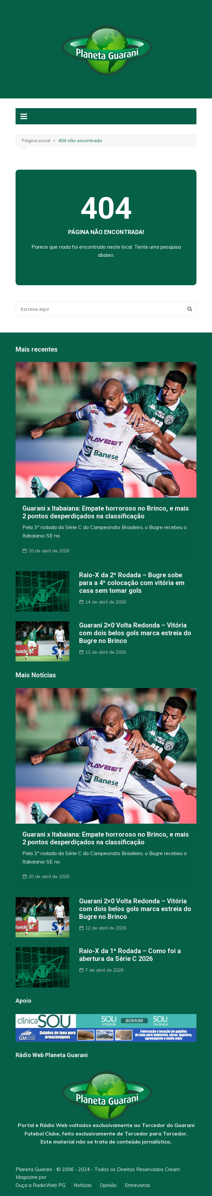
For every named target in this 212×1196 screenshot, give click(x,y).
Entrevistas (137, 1185)
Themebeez (61, 1177)
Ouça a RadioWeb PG (40, 1185)
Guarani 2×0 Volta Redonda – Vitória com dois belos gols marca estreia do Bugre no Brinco (135, 633)
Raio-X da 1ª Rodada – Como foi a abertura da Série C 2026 (130, 955)
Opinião (108, 1185)
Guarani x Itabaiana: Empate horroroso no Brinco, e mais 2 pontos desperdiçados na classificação (105, 512)
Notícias (83, 1185)
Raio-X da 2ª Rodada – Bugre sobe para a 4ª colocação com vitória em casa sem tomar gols (131, 582)
